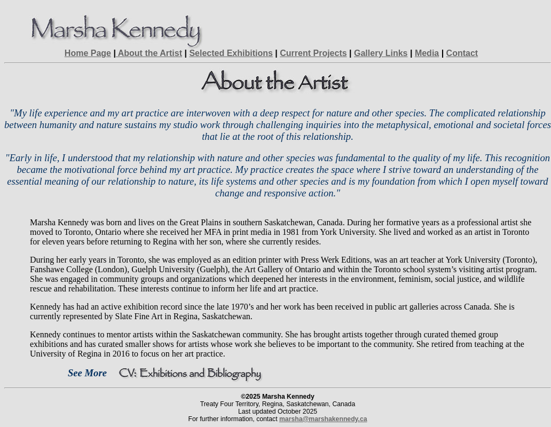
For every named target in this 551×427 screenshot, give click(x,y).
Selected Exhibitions (230, 53)
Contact (462, 53)
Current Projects (313, 53)
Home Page (88, 53)
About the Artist (149, 53)
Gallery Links (381, 53)
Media (427, 53)
